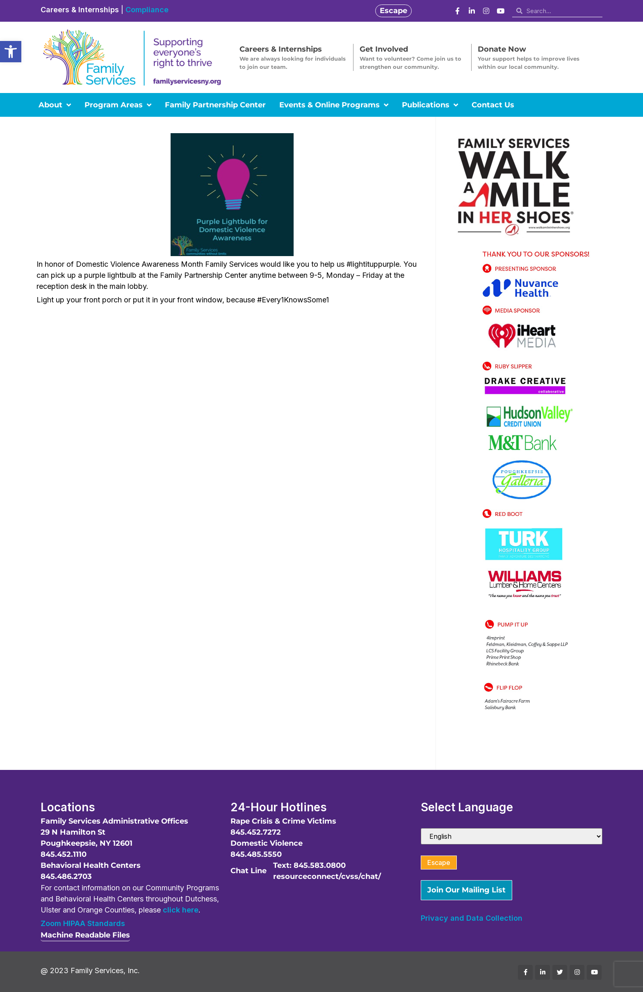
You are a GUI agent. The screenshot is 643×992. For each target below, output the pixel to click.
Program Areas (117, 105)
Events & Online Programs (333, 105)
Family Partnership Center (215, 104)
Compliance (147, 9)
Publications (430, 105)
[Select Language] (511, 836)
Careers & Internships (80, 9)
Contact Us (493, 104)
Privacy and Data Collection (471, 918)
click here (180, 910)
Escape (438, 862)
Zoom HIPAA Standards (83, 923)
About (55, 105)
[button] (10, 51)
